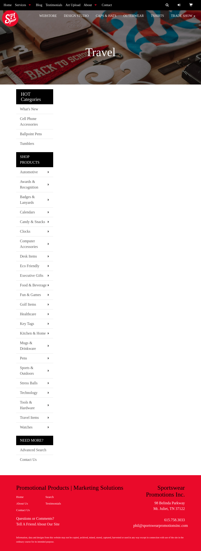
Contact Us (28, 460)
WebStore (48, 18)
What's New (29, 109)
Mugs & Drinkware (28, 346)
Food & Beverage (33, 285)
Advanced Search (33, 450)
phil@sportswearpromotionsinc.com (160, 526)
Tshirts (157, 18)
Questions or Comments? (35, 518)
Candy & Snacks (32, 222)
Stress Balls (28, 383)
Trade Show (183, 18)
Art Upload (73, 5)
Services (20, 5)
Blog (39, 5)
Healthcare (28, 314)
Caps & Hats (106, 18)
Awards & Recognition (29, 184)
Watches (26, 427)
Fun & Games (30, 295)
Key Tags (27, 324)
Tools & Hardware (27, 405)
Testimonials (53, 5)
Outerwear (133, 18)
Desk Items (28, 256)
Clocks (25, 231)
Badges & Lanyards (27, 199)
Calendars (27, 212)
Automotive (29, 172)
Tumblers (27, 144)
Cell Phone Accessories (29, 121)
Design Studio (76, 18)
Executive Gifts (31, 275)
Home (8, 5)
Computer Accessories (29, 244)
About (88, 5)
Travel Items (29, 418)
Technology (28, 393)
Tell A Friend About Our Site (38, 524)
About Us (22, 503)
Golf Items (28, 304)
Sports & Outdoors (27, 370)
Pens (23, 358)
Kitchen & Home (33, 333)
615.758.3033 (174, 520)
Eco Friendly (29, 266)
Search (49, 497)
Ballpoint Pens (31, 134)
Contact (107, 5)
